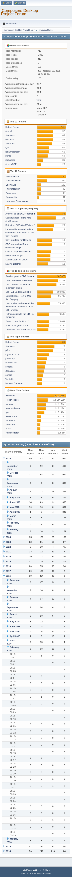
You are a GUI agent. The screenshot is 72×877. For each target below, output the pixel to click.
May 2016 (14, 631)
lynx (7, 147)
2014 (8, 851)
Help (24, 870)
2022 (8, 547)
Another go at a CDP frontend (20, 213)
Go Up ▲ (46, 870)
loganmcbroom (12, 152)
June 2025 (15, 502)
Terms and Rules (34, 870)
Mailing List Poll (13, 264)
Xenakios (10, 143)
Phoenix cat (11, 362)
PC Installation (13, 189)
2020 (8, 556)
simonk (8, 131)
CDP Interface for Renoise (18, 240)
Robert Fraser (12, 127)
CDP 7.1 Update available (18, 251)
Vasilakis (9, 379)
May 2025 (14, 507)
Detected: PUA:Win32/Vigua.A (20, 225)
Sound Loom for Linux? (16, 259)
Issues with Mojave (14, 255)
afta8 (8, 428)
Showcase (11, 185)
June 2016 (15, 626)
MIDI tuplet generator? (17, 325)
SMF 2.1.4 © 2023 (28, 873)
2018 (8, 566)
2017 (8, 571)
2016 (8, 576)
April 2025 (15, 512)
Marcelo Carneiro (13, 383)
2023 (8, 542)
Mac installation (13, 180)
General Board (13, 176)
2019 (8, 561)
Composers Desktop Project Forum (19, 12)
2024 (8, 537)
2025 (8, 458)
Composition (12, 197)
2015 (8, 846)
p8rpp (8, 156)
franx (38, 100)
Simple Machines (44, 873)
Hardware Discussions (17, 201)
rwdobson (10, 139)
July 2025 (15, 497)
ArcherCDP (11, 164)
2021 (8, 551)
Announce (11, 193)
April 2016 (15, 636)
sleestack (10, 135)
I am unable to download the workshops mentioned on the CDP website (19, 232)
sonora (8, 375)
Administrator (12, 432)
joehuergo (10, 160)
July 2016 (15, 621)
